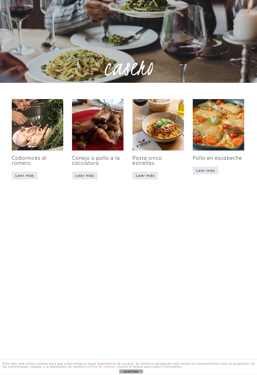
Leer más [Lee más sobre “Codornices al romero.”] (24, 175)
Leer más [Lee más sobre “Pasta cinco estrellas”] (145, 175)
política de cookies (100, 366)
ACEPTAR (131, 371)
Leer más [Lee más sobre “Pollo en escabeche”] (205, 170)
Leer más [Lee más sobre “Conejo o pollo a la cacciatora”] (85, 175)
